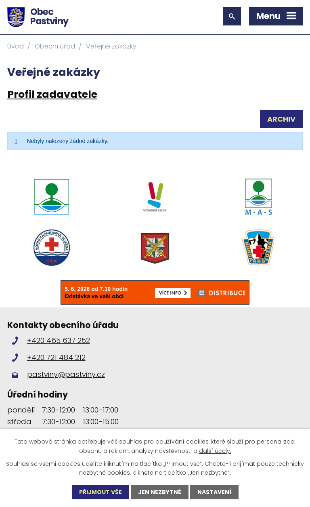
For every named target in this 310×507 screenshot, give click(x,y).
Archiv (281, 119)
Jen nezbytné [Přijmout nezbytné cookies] (159, 492)
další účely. (215, 450)
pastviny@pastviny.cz (66, 374)
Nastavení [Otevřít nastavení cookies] (214, 492)
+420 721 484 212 (56, 357)
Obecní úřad (55, 46)
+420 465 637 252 (58, 340)
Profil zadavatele (52, 94)
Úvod (15, 46)
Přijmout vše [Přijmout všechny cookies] (100, 492)
